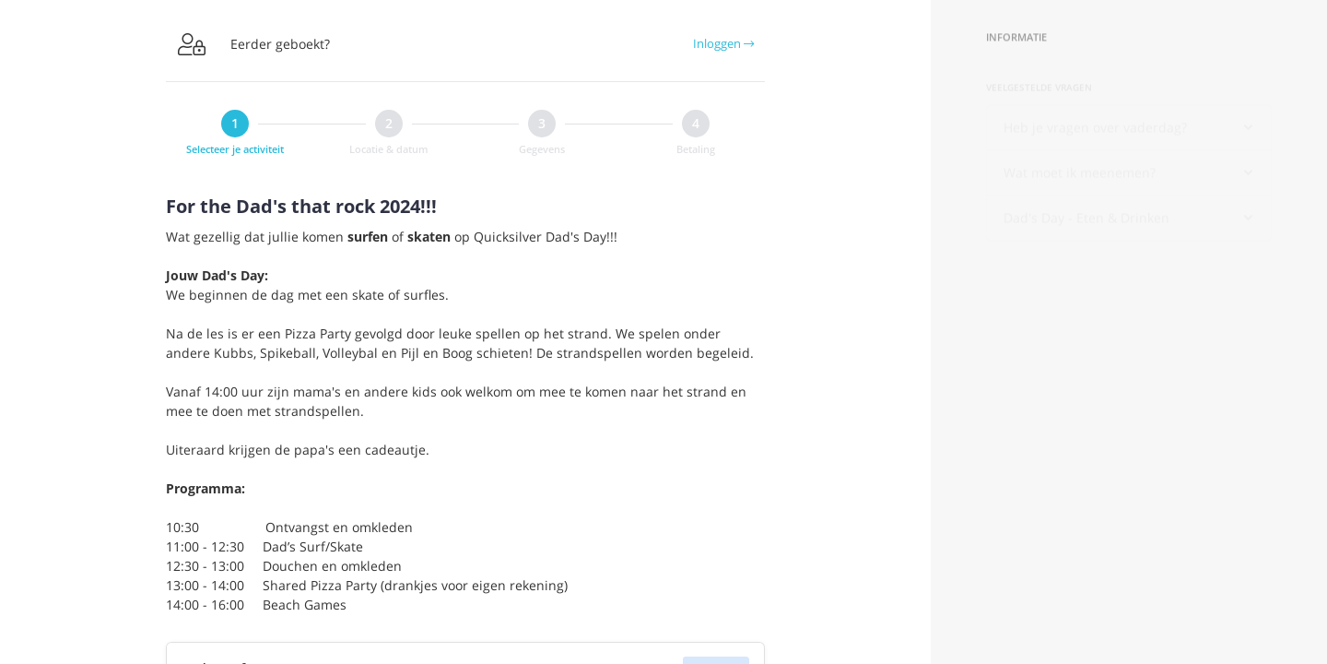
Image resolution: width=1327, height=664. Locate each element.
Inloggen (723, 43)
